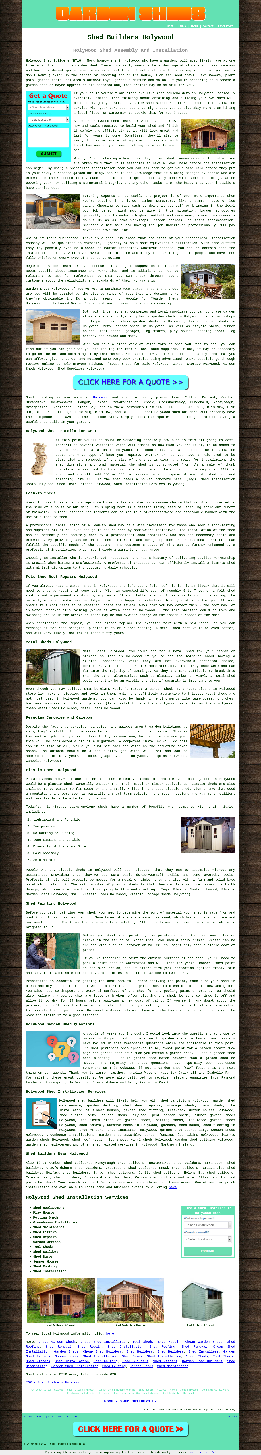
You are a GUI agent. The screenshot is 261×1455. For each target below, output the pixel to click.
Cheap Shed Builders (102, 1351)
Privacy (232, 1417)
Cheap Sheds (197, 1356)
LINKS (182, 26)
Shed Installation (125, 1347)
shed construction (103, 258)
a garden (168, 60)
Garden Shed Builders (202, 1361)
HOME (170, 26)
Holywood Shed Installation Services (77, 1197)
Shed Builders (140, 1351)
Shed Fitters (38, 1361)
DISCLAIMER (225, 26)
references (84, 276)
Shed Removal (59, 1347)
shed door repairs (142, 1105)
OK (214, 1452)
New (39, 1417)
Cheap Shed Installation (104, 1342)
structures (225, 210)
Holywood (101, 397)
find (40, 1163)
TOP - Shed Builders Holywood (53, 1382)
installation (103, 168)
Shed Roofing (162, 1347)
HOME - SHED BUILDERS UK (130, 1401)
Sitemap (28, 1417)
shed (115, 121)
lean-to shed (55, 517)
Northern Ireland (176, 1144)
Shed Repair (169, 1342)
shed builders (185, 412)
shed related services (113, 1144)
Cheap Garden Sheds (57, 1342)
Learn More (197, 1452)
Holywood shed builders (81, 1100)
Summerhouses (66, 1356)
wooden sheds (223, 1130)
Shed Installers (203, 1351)
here (173, 1187)
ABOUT (194, 26)
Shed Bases (132, 1356)
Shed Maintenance (172, 1366)
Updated (49, 1417)
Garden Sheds (66, 1351)
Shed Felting (106, 1361)
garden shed (143, 289)
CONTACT (208, 26)
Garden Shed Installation (74, 1366)
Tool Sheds (142, 1342)
